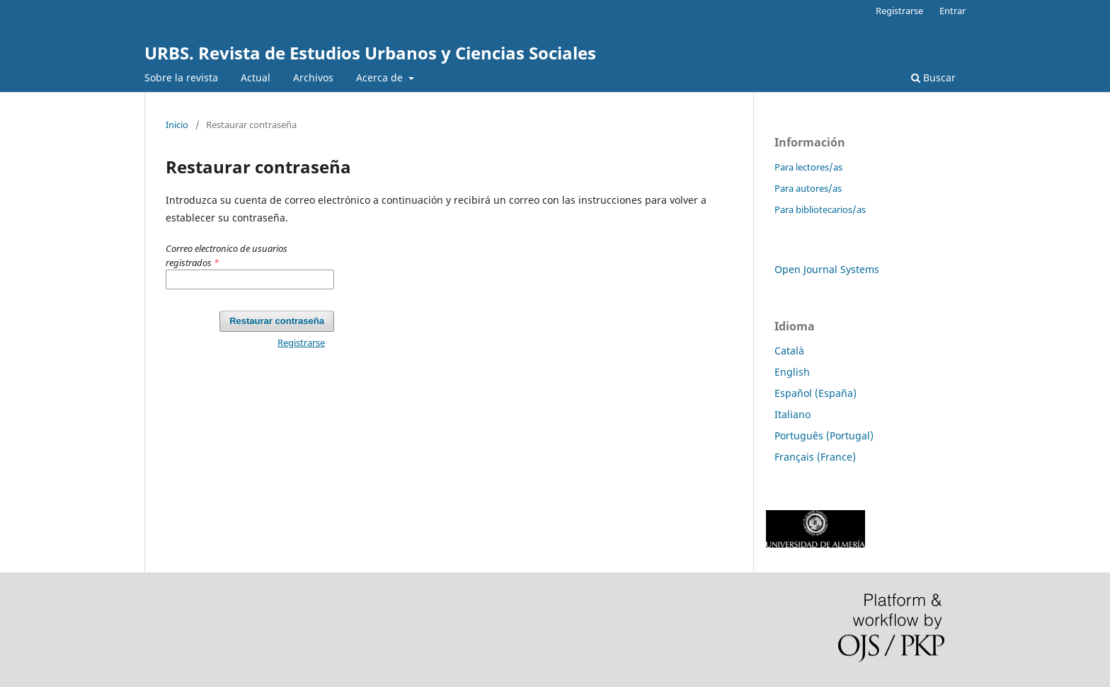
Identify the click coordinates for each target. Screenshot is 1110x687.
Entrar (952, 10)
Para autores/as (808, 188)
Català (789, 350)
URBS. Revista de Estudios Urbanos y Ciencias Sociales (370, 52)
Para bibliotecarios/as (820, 209)
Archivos (313, 77)
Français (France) (815, 456)
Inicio (177, 124)
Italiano (792, 414)
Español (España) (815, 393)
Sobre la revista (181, 77)
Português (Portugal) (824, 435)
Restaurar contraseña (276, 321)
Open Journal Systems (826, 269)
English (792, 372)
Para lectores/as (808, 167)
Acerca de (381, 77)
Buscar (933, 77)
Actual (255, 77)
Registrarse (899, 10)
